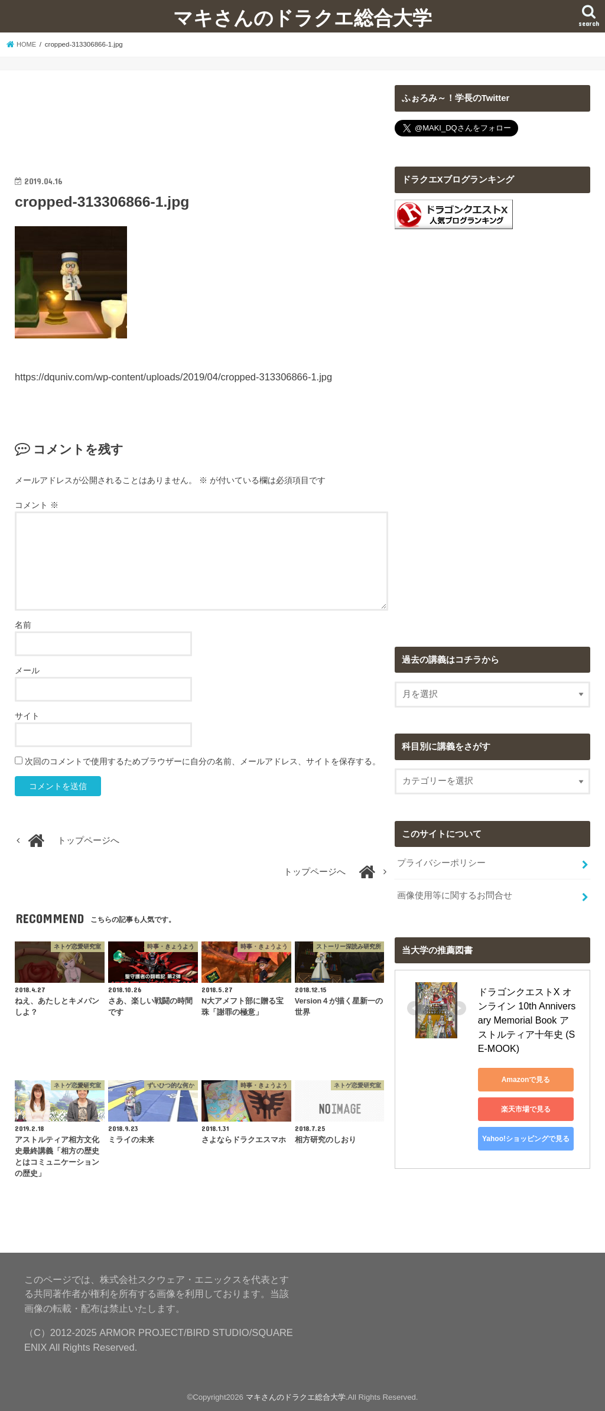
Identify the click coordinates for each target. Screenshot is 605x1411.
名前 (23, 625)
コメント (36, 505)
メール (27, 670)
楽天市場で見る (531, 1093)
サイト (27, 716)
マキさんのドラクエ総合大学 (302, 17)
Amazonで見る (531, 1063)
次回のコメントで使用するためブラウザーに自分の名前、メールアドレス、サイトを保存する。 (202, 761)
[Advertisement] (201, 114)
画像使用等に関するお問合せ (454, 893)
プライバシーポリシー (441, 862)
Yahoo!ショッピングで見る (531, 1122)
